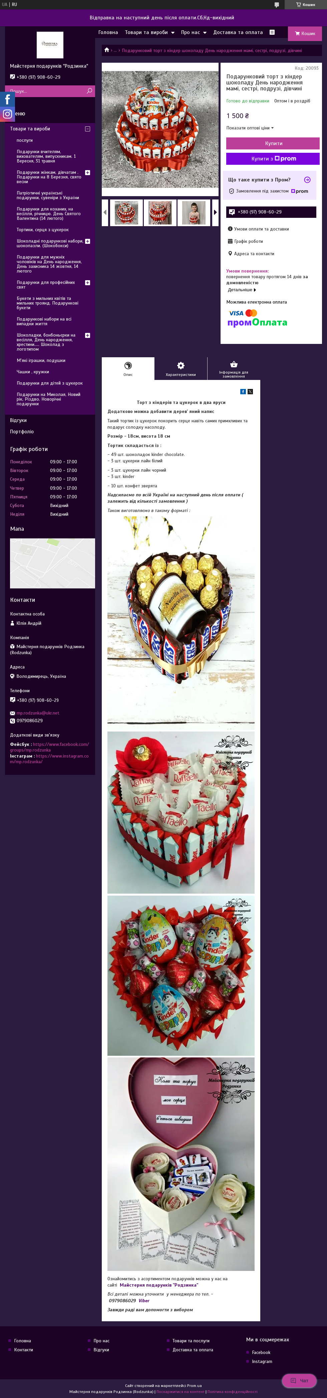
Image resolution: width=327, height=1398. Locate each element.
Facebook (261, 1352)
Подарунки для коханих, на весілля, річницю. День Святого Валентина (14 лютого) (49, 213)
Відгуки (18, 420)
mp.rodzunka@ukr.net (38, 713)
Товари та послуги (191, 1341)
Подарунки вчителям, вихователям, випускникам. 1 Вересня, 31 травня (46, 156)
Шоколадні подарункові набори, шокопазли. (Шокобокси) (50, 243)
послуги (25, 140)
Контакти (23, 1350)
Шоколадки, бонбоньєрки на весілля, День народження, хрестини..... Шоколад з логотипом (46, 342)
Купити (274, 143)
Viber (143, 1301)
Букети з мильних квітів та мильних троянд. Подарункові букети (47, 303)
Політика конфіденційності (233, 1391)
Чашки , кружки (33, 372)
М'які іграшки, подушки (41, 360)
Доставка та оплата (238, 32)
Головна (108, 32)
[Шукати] (89, 91)
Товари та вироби (146, 32)
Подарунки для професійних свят (46, 285)
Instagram (262, 1361)
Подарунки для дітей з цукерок (50, 383)
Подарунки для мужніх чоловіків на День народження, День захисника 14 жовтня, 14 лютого (49, 264)
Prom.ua (194, 1385)
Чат (299, 1381)
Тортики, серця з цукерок (43, 229)
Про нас (190, 32)
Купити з (274, 158)
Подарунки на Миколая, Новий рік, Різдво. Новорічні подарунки (48, 399)
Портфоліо (22, 432)
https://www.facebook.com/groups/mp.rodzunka (49, 747)
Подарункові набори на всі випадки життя (44, 321)
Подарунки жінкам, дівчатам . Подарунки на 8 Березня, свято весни (49, 176)
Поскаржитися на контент (180, 1391)
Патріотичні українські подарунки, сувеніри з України (48, 195)
